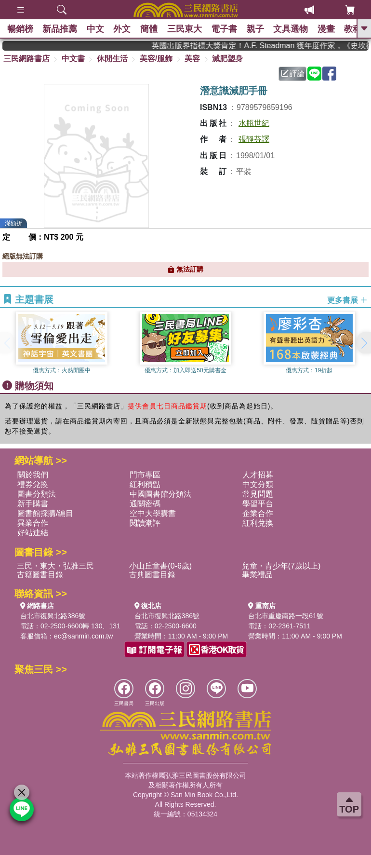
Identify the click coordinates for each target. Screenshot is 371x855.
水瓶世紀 (253, 123)
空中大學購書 (153, 513)
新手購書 (32, 504)
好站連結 (32, 533)
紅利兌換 (257, 523)
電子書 (225, 29)
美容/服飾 (156, 58)
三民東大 (185, 29)
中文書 (73, 58)
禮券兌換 (32, 484)
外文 (123, 29)
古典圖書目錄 (152, 574)
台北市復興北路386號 (52, 616)
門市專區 (145, 475)
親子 (256, 29)
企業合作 (257, 513)
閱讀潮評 (145, 523)
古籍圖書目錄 (40, 574)
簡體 (150, 29)
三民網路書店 (26, 58)
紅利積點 (145, 484)
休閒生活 (112, 58)
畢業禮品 (257, 574)
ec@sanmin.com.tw (83, 636)
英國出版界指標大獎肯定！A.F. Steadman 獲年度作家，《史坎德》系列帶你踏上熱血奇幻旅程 (265, 45)
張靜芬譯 (253, 139)
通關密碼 (145, 504)
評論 (293, 73)
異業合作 (32, 523)
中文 (96, 29)
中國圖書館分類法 (160, 494)
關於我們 (32, 475)
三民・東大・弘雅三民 (55, 566)
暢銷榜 (20, 29)
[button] (364, 342)
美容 (192, 58)
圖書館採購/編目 (45, 513)
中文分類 (257, 484)
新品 (60, 29)
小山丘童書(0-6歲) (160, 566)
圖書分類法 (36, 494)
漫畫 (328, 29)
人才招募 (257, 475)
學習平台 (257, 504)
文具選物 (292, 29)
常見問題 (257, 494)
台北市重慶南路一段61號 (285, 616)
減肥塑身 (227, 58)
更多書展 (347, 300)
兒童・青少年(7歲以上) (281, 566)
